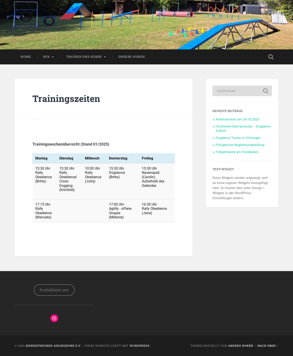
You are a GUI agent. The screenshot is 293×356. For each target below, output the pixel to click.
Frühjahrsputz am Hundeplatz (237, 152)
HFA (46, 57)
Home (26, 57)
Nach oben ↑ (267, 345)
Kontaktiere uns (54, 289)
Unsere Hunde (131, 57)
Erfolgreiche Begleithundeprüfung (240, 145)
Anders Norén (240, 345)
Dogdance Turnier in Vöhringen (238, 138)
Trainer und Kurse (84, 57)
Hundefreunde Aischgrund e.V (53, 345)
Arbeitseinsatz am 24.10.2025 (237, 119)
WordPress (140, 345)
